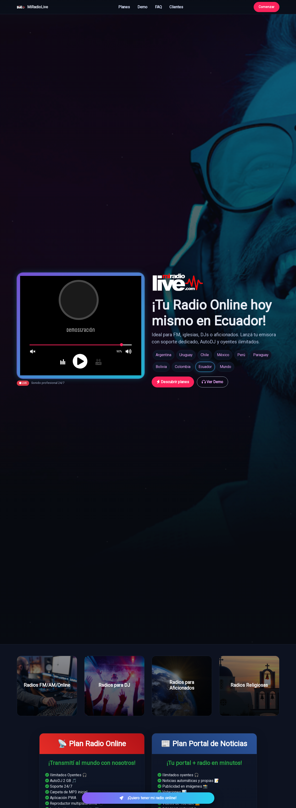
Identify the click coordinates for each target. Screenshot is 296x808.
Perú (241, 355)
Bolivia (161, 366)
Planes (124, 7)
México (223, 355)
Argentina (163, 355)
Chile (205, 355)
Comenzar (266, 7)
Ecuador (205, 366)
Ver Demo (212, 382)
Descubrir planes (173, 382)
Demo (142, 7)
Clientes (176, 7)
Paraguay (261, 355)
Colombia (182, 366)
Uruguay (186, 355)
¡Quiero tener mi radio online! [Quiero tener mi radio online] (148, 798)
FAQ (158, 7)
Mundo (225, 366)
